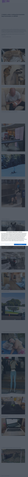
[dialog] (14, 238)
